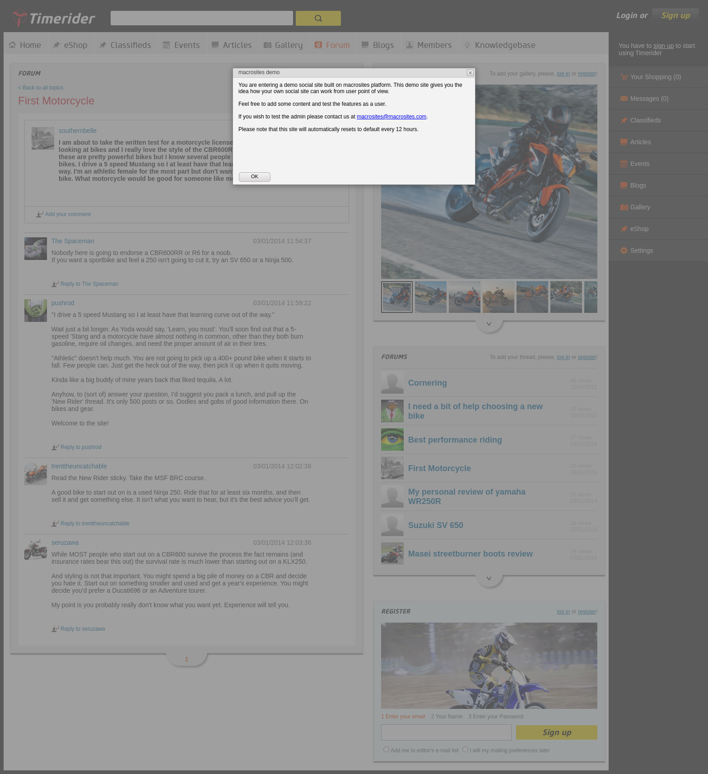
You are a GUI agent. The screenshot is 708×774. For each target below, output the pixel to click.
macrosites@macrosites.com (391, 116)
